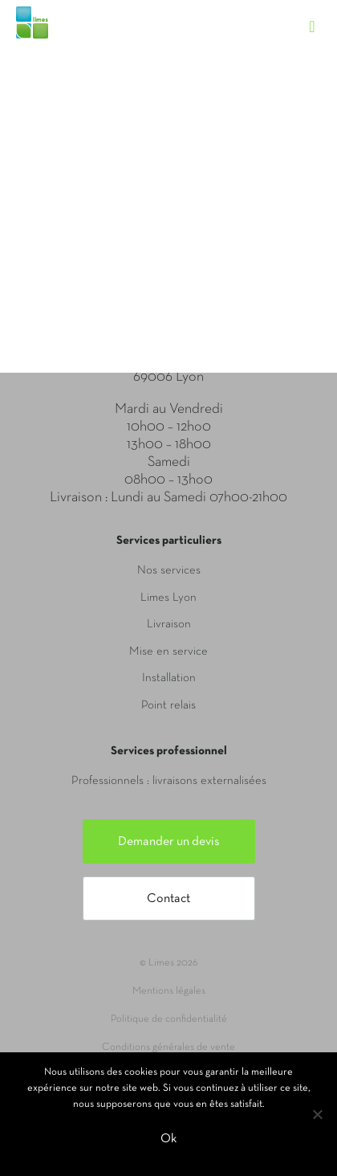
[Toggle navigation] (320, 12)
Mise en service (168, 651)
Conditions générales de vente (168, 1047)
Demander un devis (169, 841)
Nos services (169, 570)
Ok (168, 1139)
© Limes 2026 (168, 963)
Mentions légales (168, 991)
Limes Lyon (168, 597)
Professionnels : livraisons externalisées (168, 780)
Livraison (169, 624)
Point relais (168, 705)
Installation (169, 678)
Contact (168, 898)
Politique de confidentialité (169, 1019)
